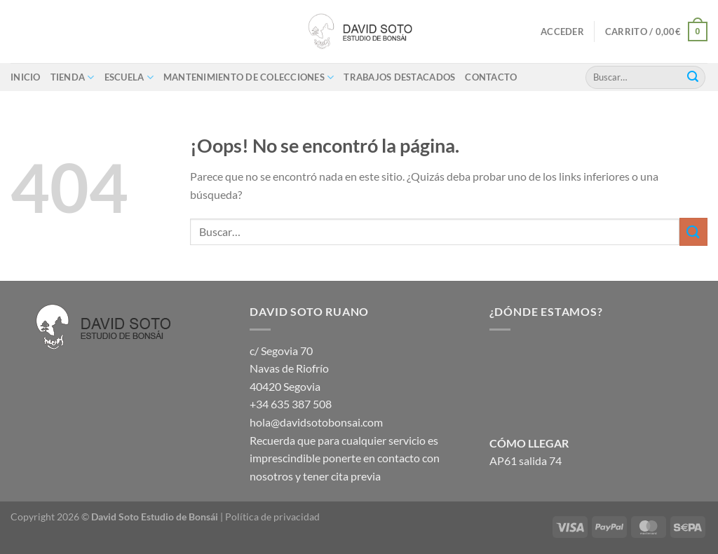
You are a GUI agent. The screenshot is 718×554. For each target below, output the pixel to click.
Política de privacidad (272, 516)
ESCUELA (129, 77)
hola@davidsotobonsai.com (316, 422)
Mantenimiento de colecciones (248, 77)
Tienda (72, 77)
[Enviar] (693, 77)
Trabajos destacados (399, 77)
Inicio (26, 77)
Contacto (491, 77)
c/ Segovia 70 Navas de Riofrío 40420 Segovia (289, 368)
